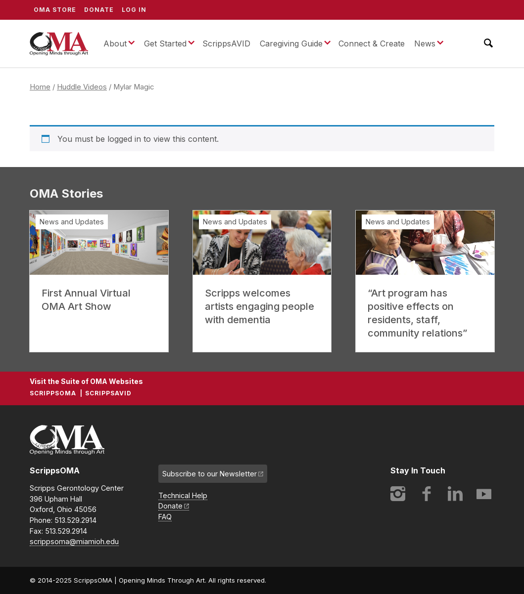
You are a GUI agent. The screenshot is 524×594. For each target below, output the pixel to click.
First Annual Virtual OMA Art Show (86, 299)
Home (40, 87)
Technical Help (182, 495)
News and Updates (72, 221)
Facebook (426, 493)
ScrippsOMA (59, 43)
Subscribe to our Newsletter (209, 473)
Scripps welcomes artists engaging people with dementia (259, 306)
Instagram (397, 493)
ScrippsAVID (226, 43)
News (424, 43)
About (115, 43)
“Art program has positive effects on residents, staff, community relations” (417, 313)
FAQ (165, 516)
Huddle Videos (82, 87)
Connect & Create (371, 43)
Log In (134, 9)
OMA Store (55, 9)
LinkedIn (455, 493)
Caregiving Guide (291, 43)
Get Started (165, 43)
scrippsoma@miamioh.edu (74, 541)
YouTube (483, 493)
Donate (99, 9)
